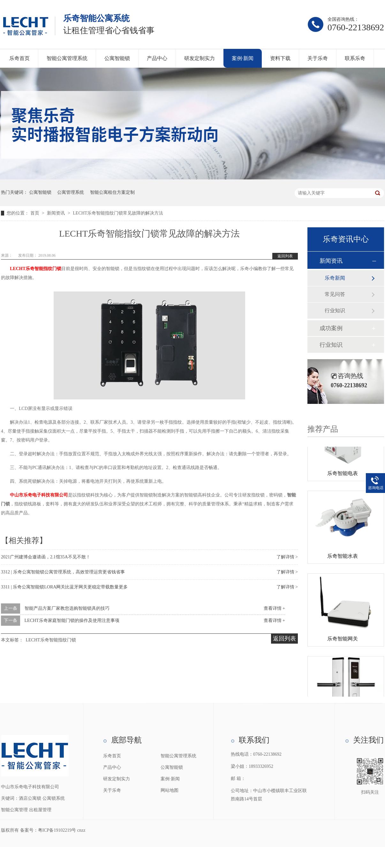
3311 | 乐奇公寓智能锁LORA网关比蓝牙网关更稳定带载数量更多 (64, 587)
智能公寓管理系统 (67, 58)
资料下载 (280, 58)
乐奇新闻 (335, 278)
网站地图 (169, 790)
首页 (35, 213)
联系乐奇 (355, 58)
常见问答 (335, 294)
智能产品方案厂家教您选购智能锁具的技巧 (67, 608)
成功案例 (331, 328)
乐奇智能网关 (342, 640)
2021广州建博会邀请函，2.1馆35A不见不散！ (45, 557)
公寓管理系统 (70, 192)
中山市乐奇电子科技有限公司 (39, 495)
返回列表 (285, 256)
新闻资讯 (56, 213)
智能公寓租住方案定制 (112, 192)
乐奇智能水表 (342, 557)
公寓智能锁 (117, 58)
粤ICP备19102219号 (57, 830)
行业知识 (335, 310)
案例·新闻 (242, 58)
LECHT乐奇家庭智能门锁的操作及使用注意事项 (72, 620)
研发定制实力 (199, 58)
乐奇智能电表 (342, 474)
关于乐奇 (317, 58)
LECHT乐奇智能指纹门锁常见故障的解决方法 (118, 213)
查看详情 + (274, 608)
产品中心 (157, 58)
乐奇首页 (19, 58)
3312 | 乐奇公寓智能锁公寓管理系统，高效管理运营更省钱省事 (63, 572)
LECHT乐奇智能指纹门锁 (35, 268)
